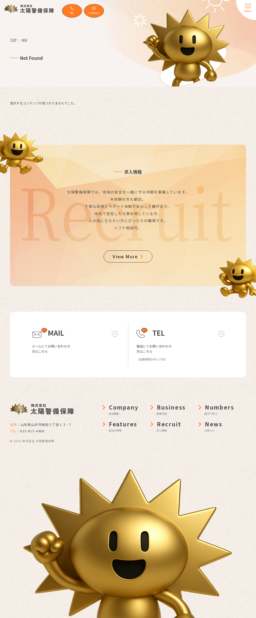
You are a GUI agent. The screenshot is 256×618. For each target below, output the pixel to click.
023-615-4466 (32, 431)
